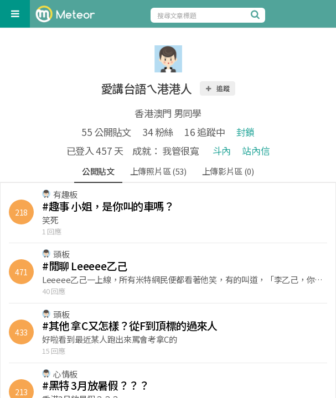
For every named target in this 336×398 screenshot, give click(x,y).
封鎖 (245, 132)
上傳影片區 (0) (228, 171)
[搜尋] (257, 14)
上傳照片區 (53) (158, 171)
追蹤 (217, 88)
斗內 (222, 151)
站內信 (256, 151)
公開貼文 (98, 171)
